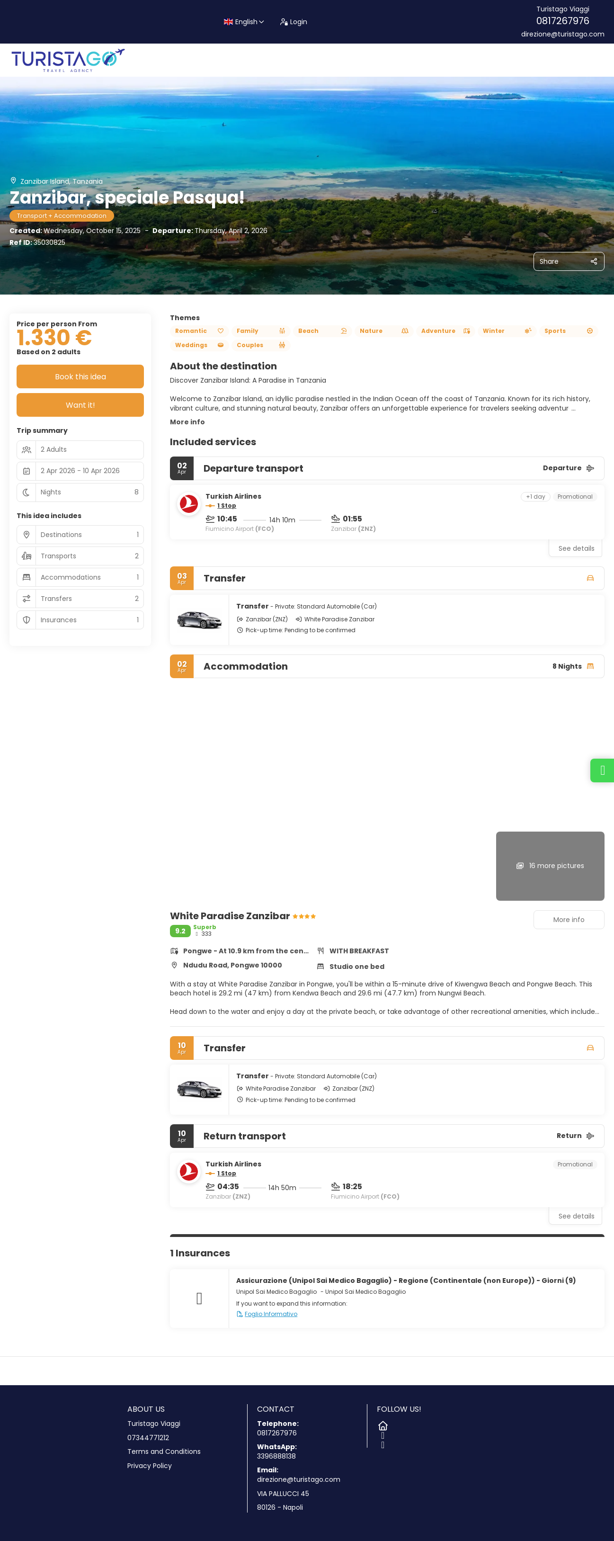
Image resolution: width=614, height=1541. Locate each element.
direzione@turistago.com (563, 34)
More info (187, 422)
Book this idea (80, 376)
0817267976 (562, 20)
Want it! (80, 405)
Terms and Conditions (164, 1451)
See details (577, 548)
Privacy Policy (149, 1465)
